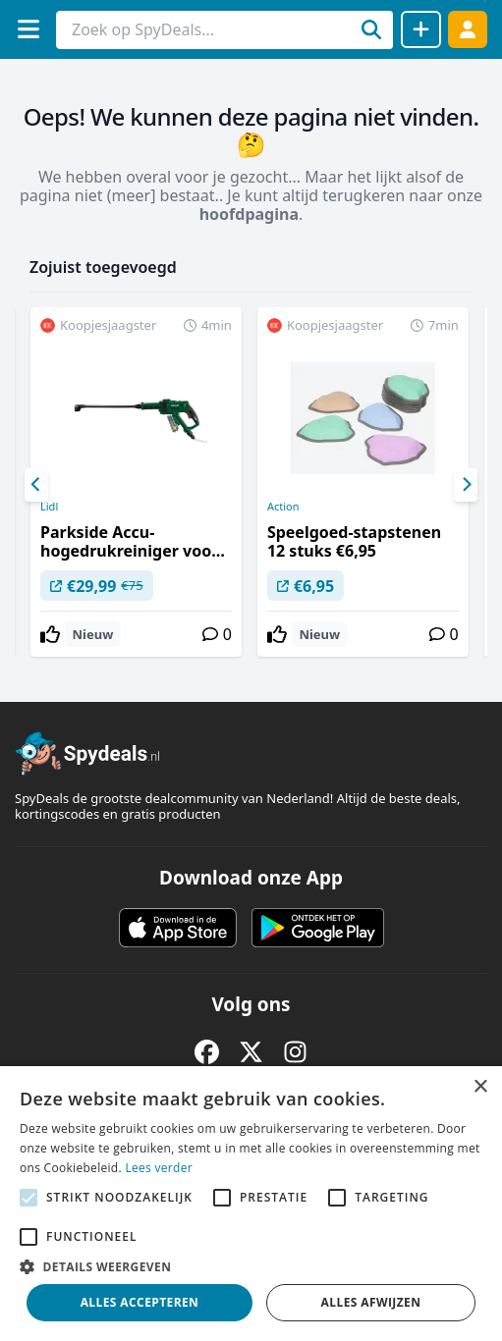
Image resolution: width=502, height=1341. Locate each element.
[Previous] (36, 485)
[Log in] (467, 29)
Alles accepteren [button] (140, 1302)
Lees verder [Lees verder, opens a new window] (159, 1167)
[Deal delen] (421, 29)
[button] (251, 1266)
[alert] (251, 1203)
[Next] (465, 485)
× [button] (480, 1087)
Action (283, 506)
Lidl (49, 506)
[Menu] (28, 29)
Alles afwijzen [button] (371, 1302)
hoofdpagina (249, 214)
